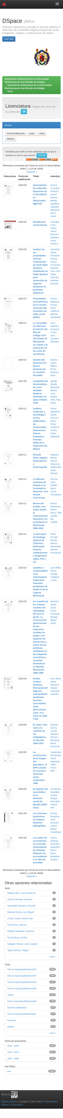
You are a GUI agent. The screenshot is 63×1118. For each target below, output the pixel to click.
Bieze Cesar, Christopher (56, 491)
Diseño (10, 1026)
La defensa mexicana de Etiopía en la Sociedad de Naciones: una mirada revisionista (40, 488)
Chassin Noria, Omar (54, 421)
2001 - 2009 (13, 1058)
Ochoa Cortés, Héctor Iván (20, 918)
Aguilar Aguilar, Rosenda (54, 384)
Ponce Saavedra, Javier (55, 411)
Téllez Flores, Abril (53, 767)
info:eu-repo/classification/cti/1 (21, 1014)
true (9, 1071)
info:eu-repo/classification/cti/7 (21, 976)
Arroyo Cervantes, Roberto (55, 265)
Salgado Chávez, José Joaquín (22, 944)
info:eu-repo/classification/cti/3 (21, 982)
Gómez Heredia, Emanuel (19, 899)
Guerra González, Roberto (55, 188)
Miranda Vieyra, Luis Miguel (20, 912)
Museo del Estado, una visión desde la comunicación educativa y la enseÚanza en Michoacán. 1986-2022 (40, 515)
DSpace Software (9, 1101)
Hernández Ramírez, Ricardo (21, 905)
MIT (43, 1101)
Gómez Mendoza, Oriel (55, 816)
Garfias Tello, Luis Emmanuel (21, 893)
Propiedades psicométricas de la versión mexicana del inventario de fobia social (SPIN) (40, 307)
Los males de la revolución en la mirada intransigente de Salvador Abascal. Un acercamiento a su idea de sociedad (40, 850)
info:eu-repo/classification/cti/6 (21, 1001)
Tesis (10, 91)
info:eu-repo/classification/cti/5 (21, 988)
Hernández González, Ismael (55, 792)
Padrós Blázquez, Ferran (55, 301)
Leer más (8, 39)
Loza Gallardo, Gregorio (54, 326)
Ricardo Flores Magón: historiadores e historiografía (40, 460)
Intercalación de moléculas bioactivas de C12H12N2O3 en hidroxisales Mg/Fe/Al (40, 194)
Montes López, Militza (54, 363)
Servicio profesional (16, 1007)
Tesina (10, 995)
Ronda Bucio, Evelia (17, 937)
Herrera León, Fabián (54, 482)
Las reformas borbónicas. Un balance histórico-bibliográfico (40, 819)
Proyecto (11, 1020)
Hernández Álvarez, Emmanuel (55, 549)
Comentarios (17, 1104)
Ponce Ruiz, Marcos (17, 925)
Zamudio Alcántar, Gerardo (54, 280)
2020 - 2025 (13, 1046)
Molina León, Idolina (53, 393)
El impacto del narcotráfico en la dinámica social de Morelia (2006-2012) (40, 798)
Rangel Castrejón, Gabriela (55, 691)
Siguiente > (31, 171)
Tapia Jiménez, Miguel (18, 950)
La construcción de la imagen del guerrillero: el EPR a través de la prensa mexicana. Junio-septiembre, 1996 (40, 767)
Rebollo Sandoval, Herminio (20, 931)
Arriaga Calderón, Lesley (55, 577)
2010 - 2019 (13, 1052)
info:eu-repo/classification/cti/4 (21, 969)
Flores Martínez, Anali (54, 372)
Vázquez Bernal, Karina (54, 457)
